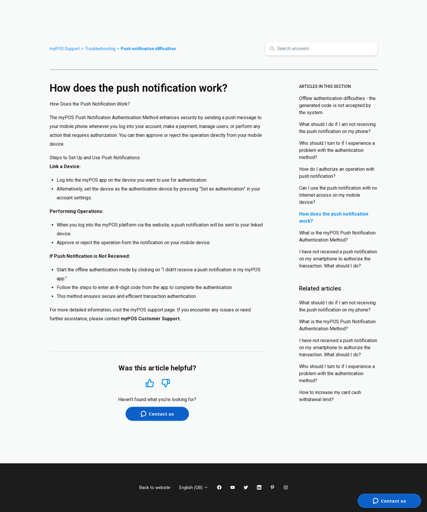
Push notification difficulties (148, 48)
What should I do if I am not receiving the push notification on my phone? (337, 128)
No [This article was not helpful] (166, 383)
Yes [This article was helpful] (150, 383)
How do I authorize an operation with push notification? (336, 172)
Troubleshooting (100, 48)
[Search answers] (321, 48)
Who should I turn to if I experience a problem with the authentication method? (337, 150)
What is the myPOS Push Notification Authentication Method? (337, 236)
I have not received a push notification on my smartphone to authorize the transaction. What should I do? (338, 259)
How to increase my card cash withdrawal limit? (330, 396)
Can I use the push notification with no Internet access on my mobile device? (338, 195)
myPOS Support (65, 48)
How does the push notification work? (333, 217)
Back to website (154, 487)
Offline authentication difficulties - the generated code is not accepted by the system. (337, 105)
